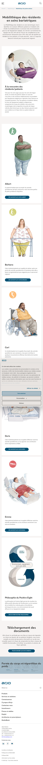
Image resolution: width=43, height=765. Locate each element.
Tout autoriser (21, 393)
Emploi (4, 714)
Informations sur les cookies (11, 383)
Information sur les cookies (8, 758)
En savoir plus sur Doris (17, 449)
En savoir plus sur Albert (17, 197)
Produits (4, 693)
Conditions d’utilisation (7, 750)
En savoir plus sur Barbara (18, 280)
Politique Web (5, 755)
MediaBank (6, 720)
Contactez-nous (7, 705)
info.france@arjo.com (7, 737)
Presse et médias (7, 711)
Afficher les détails (32, 388)
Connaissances (7, 699)
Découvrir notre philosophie (18, 614)
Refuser (21, 403)
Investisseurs (6, 708)
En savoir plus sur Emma (17, 530)
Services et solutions (9, 696)
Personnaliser (22, 398)
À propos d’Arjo (7, 702)
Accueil (3, 8)
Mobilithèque (11, 8)
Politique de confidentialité (8, 752)
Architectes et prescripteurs (11, 717)
